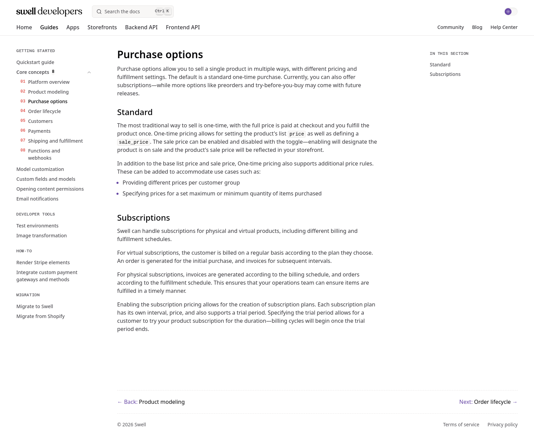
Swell (140, 424)
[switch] (511, 11)
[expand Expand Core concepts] (73, 72)
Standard (440, 64)
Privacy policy (503, 425)
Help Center (504, 27)
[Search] (133, 11)
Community (450, 27)
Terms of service (461, 425)
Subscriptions (445, 74)
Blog (477, 27)
